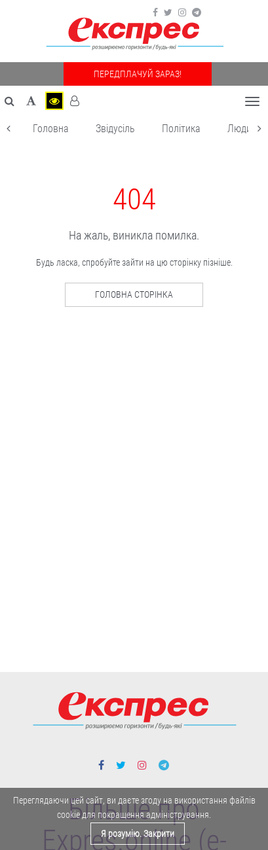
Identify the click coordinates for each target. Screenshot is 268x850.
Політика (181, 128)
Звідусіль (115, 128)
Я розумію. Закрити (137, 833)
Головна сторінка (134, 294)
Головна (51, 128)
